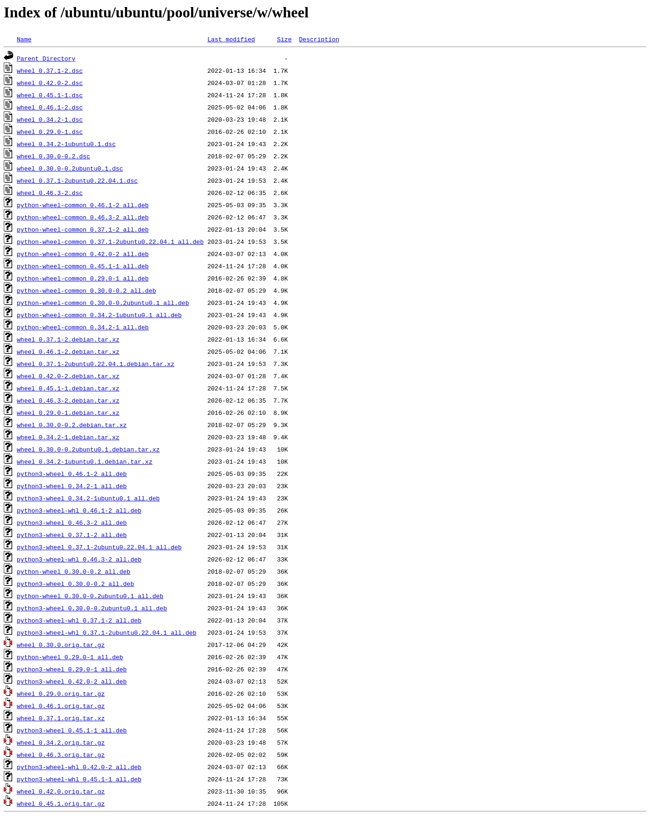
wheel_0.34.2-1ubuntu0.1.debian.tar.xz (85, 461)
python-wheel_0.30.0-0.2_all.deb (74, 571)
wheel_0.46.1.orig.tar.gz (61, 705)
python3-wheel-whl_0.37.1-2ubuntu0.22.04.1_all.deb (106, 632)
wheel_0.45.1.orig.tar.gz (61, 803)
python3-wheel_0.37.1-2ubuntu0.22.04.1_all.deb (99, 547)
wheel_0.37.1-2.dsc (50, 70)
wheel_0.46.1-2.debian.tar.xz (68, 351)
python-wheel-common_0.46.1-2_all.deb (83, 205)
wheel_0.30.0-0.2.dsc (53, 156)
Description (319, 39)
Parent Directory (46, 58)
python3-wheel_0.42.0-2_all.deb (72, 681)
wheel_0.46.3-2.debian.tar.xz (68, 400)
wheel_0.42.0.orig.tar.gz (61, 791)
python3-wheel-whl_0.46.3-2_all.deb (79, 559)
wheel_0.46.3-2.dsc (50, 192)
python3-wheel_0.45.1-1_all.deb (72, 730)
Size (284, 39)
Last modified (231, 39)
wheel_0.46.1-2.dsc (50, 107)
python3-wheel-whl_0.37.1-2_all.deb (79, 620)
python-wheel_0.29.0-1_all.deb (70, 657)
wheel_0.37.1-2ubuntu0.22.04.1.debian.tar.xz (95, 363)
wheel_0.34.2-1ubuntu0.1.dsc (66, 144)
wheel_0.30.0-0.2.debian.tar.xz (72, 425)
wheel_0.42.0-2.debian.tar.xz (68, 376)
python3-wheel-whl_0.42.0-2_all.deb (79, 767)
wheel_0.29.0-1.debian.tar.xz (68, 412)
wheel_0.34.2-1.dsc (50, 119)
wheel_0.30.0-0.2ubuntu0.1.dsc (70, 168)
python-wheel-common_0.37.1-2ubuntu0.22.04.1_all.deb (110, 241)
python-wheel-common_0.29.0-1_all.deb (83, 278)
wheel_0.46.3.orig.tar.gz (61, 754)
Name (24, 39)
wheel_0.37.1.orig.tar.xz (61, 718)
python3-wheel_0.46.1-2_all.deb (72, 473)
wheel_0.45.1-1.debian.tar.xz (68, 388)
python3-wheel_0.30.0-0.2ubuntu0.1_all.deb (92, 608)
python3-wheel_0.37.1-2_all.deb (72, 534)
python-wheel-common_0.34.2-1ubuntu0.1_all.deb (99, 315)
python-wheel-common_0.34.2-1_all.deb (83, 327)
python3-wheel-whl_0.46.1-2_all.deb (79, 510)
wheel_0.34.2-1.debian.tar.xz (68, 437)
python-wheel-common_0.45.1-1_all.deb (83, 266)
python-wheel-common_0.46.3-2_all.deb (83, 217)
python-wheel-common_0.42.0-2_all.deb (83, 253)
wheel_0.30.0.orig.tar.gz (61, 644)
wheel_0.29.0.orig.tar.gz (61, 693)
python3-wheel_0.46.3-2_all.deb (72, 522)
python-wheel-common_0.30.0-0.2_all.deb (86, 290)
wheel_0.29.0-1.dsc (50, 131)
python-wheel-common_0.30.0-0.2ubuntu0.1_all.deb (103, 302)
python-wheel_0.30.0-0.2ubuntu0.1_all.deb (90, 596)
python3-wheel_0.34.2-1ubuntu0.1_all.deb (88, 498)
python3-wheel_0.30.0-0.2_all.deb (75, 583)
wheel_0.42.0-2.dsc (50, 82)
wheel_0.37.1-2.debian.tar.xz (68, 339)
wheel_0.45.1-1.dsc (50, 95)
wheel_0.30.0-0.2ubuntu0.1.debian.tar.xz (88, 449)
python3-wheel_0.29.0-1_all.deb (72, 669)
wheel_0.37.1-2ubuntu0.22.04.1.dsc (77, 180)
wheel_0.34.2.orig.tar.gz (61, 742)
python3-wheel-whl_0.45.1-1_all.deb (79, 779)
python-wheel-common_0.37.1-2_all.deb (83, 229)
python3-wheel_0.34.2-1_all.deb (72, 486)
